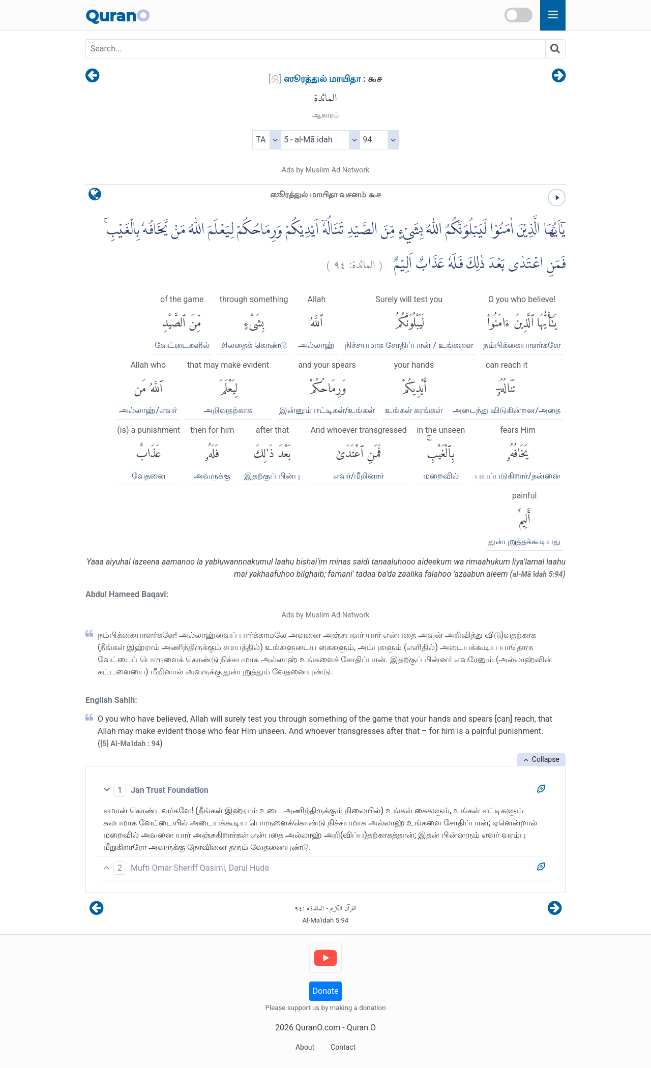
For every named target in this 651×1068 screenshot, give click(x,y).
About (304, 1047)
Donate (326, 991)
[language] (94, 196)
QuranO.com (317, 1027)
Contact (343, 1047)
